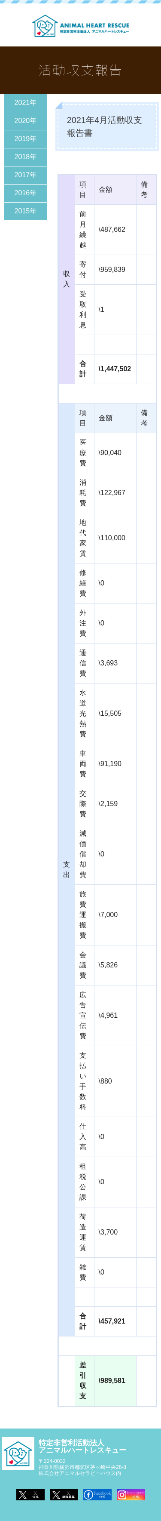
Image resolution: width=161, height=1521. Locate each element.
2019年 (26, 138)
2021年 (26, 102)
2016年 (26, 193)
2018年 (26, 156)
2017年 (26, 175)
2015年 (26, 211)
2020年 (26, 120)
